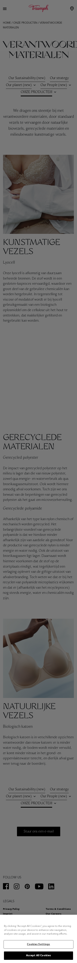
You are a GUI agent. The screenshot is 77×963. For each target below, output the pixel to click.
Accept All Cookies (38, 955)
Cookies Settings (38, 944)
